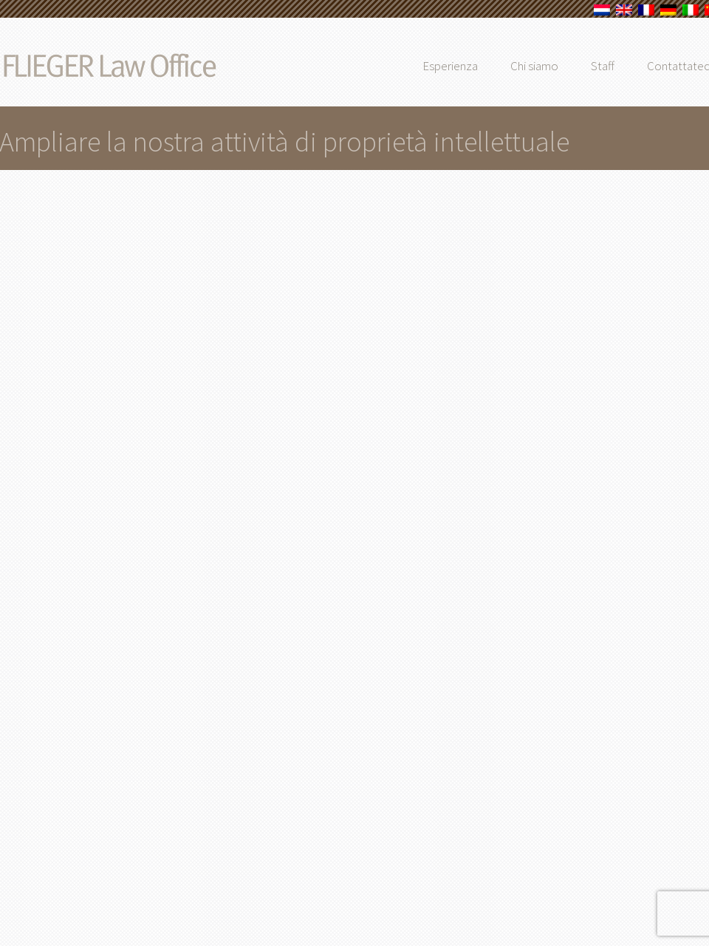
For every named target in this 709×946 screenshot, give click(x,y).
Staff (630, 66)
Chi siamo (562, 66)
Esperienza (477, 66)
